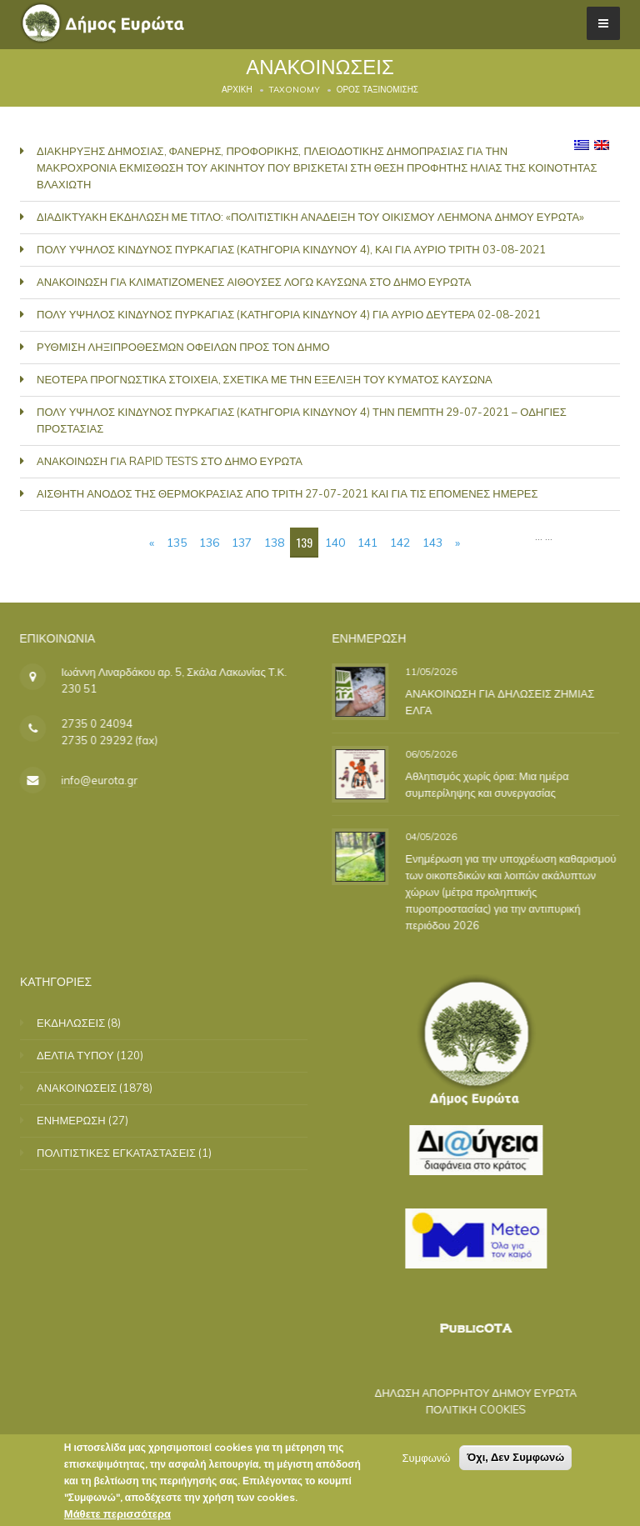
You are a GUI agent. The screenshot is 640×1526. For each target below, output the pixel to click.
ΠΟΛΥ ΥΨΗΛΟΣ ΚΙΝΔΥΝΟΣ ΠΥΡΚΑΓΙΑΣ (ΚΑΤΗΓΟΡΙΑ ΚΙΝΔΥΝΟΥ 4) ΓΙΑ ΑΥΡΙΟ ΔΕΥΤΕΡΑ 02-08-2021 (289, 314)
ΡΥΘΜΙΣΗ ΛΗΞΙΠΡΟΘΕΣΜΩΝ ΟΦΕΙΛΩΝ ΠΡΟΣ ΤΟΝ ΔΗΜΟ (183, 346)
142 (400, 542)
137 (242, 542)
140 (335, 542)
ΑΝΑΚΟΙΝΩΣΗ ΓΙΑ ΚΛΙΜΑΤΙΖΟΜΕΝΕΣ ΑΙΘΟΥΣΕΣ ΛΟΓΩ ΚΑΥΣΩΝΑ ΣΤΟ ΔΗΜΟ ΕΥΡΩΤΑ (254, 281)
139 (304, 542)
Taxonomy (294, 89)
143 (432, 542)
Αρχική (237, 89)
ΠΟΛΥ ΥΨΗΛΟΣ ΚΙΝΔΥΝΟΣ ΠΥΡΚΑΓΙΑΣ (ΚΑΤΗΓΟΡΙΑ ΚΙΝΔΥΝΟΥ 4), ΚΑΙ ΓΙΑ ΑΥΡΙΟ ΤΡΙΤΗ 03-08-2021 (291, 249)
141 (368, 542)
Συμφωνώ (426, 1457)
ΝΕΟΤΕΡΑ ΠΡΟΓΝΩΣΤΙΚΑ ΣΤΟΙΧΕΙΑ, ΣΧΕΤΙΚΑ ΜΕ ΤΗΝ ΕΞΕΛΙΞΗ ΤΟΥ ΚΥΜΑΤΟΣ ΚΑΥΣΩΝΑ (264, 379)
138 (274, 542)
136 (209, 542)
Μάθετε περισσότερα (117, 1513)
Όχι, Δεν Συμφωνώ (515, 1457)
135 (177, 542)
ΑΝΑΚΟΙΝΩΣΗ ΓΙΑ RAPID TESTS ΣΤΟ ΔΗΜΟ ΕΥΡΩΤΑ (169, 461)
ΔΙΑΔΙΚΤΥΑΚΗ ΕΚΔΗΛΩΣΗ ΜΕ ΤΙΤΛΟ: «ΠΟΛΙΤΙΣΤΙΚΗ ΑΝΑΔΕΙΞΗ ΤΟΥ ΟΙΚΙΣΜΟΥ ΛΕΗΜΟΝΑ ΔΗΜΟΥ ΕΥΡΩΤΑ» (310, 216)
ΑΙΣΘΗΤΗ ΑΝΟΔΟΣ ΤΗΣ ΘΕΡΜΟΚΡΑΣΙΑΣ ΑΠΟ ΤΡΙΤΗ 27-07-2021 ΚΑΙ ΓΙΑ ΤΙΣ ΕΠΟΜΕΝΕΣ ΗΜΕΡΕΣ (287, 493)
